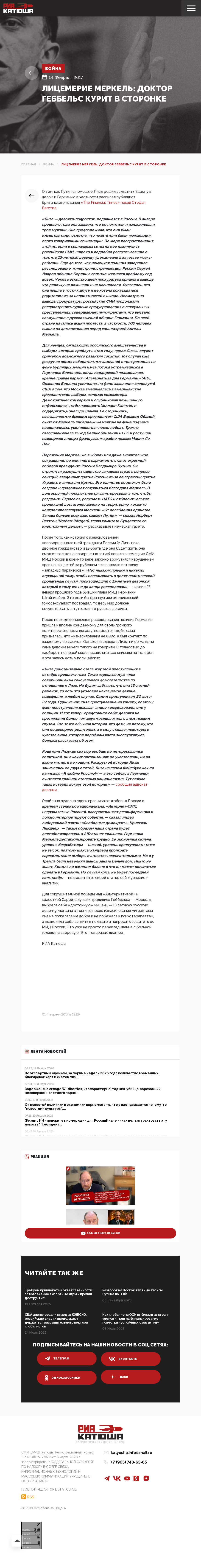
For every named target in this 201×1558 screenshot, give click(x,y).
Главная (28, 164)
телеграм (57, 1358)
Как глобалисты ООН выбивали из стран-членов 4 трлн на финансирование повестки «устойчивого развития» (135, 1318)
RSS (30, 1497)
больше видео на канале (100, 1233)
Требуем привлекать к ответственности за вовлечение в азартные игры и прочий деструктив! (58, 1294)
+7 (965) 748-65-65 (129, 1462)
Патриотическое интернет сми (100, 1442)
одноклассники (63, 1378)
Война (53, 68)
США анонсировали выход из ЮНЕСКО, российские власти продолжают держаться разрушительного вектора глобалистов (56, 1320)
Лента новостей (45, 1051)
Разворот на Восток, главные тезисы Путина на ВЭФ (132, 1292)
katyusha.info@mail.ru (131, 1453)
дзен (118, 1377)
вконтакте (123, 1359)
